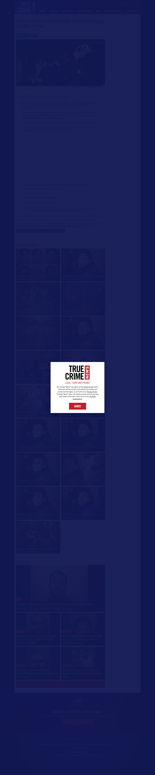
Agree (77, 406)
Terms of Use (88, 387)
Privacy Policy (92, 392)
